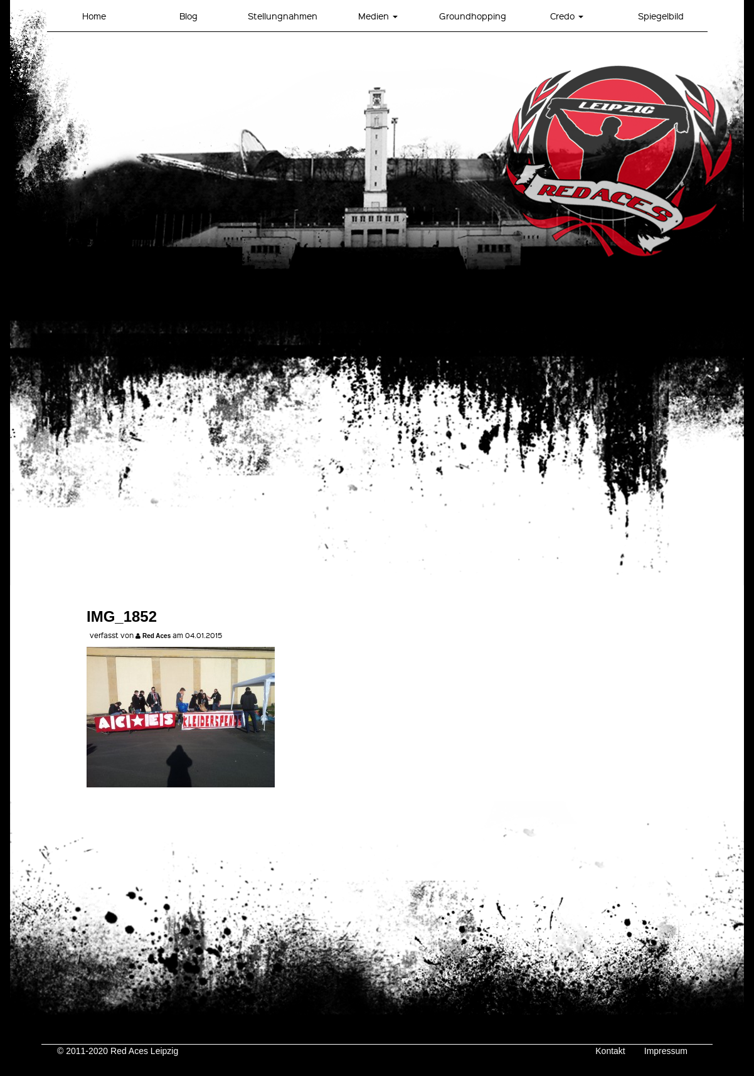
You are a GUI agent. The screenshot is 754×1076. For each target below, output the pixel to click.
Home (94, 15)
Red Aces (156, 635)
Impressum (666, 1051)
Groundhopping (472, 15)
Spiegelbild (661, 15)
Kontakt (610, 1051)
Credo (566, 15)
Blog (188, 15)
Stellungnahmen (282, 15)
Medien (378, 15)
